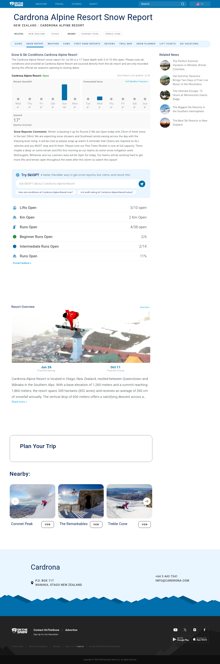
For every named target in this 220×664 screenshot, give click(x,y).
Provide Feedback (22, 263)
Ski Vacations (189, 44)
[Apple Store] (200, 639)
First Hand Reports (87, 44)
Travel (59, 3)
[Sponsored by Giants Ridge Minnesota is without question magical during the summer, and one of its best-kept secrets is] (190, 95)
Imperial (80, 646)
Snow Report (35, 44)
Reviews (109, 44)
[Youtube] (175, 630)
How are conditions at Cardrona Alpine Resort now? (45, 192)
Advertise (71, 630)
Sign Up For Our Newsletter (46, 634)
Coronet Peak (90, 34)
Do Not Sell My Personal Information (104, 646)
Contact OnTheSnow (46, 630)
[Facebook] (204, 630)
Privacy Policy (17, 646)
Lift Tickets (168, 44)
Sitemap (56, 646)
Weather (41, 3)
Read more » (19, 401)
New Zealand (37, 34)
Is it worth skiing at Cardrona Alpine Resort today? (107, 192)
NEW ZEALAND (25, 25)
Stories (76, 3)
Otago (55, 34)
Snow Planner (146, 44)
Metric (73, 646)
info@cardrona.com (172, 580)
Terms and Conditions (38, 646)
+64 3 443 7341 (167, 576)
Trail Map (125, 44)
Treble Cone (113, 34)
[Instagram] (195, 630)
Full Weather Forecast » (136, 81)
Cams (66, 44)
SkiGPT (93, 3)
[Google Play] (181, 639)
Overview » (145, 307)
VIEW (48, 524)
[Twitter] (185, 630)
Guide (18, 44)
